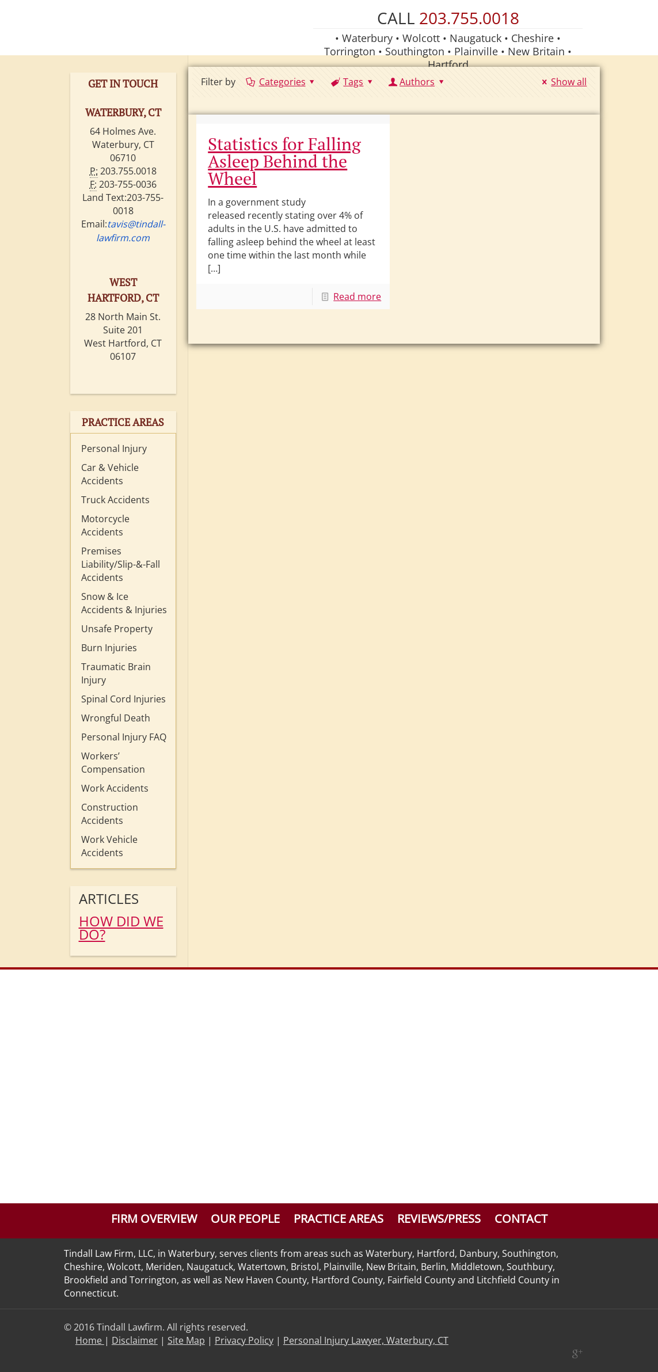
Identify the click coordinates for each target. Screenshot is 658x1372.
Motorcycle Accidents (105, 525)
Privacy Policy (244, 1340)
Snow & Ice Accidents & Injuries (124, 603)
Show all (562, 81)
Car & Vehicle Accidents (110, 474)
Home (89, 1340)
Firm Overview (154, 1218)
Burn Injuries (109, 647)
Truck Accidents (115, 499)
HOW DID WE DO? (121, 927)
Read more (357, 296)
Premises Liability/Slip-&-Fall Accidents (120, 564)
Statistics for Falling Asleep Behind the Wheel (284, 161)
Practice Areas (338, 1218)
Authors (417, 81)
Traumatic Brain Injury (116, 673)
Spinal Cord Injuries (123, 699)
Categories (281, 81)
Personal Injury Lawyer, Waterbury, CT (365, 1340)
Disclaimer (135, 1340)
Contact (521, 1218)
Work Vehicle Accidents (109, 846)
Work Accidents (115, 788)
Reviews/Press (439, 1218)
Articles (109, 898)
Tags (352, 81)
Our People (245, 1218)
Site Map (186, 1340)
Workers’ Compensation (113, 763)
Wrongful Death (115, 718)
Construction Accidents (109, 814)
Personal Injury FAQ (123, 737)
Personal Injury (114, 448)
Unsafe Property (117, 628)
